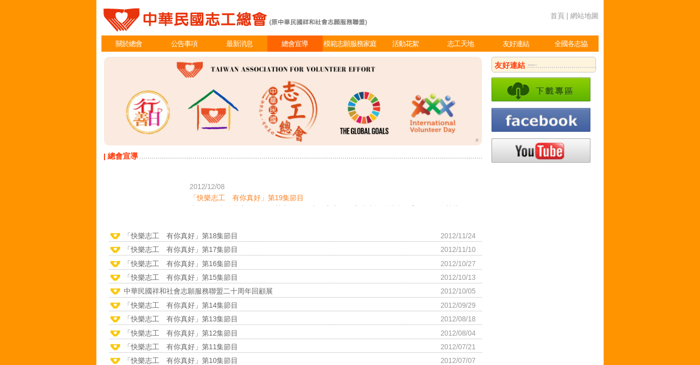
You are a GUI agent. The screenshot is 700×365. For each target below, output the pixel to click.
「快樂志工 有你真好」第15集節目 (181, 277)
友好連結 (516, 44)
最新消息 (239, 44)
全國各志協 (570, 44)
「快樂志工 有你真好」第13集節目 (181, 319)
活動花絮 (405, 44)
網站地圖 (584, 16)
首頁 (557, 16)
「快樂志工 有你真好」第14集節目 (181, 305)
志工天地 (460, 44)
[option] (293, 101)
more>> (532, 64)
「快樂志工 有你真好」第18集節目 (181, 236)
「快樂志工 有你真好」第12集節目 (181, 333)
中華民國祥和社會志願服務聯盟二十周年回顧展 (198, 291)
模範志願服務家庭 (350, 44)
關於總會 (129, 44)
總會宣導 (295, 44)
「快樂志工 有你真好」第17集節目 (181, 249)
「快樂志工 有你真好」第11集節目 (181, 347)
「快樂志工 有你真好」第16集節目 (181, 264)
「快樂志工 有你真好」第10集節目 (181, 360)
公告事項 (184, 44)
